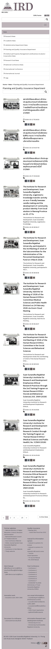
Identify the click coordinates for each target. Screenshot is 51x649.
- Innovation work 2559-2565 (13, 598)
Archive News (43, 517)
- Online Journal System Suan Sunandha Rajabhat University (13, 545)
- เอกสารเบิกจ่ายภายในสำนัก (12, 621)
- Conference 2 (32, 570)
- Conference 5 (32, 577)
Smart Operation (32, 555)
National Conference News (13, 65)
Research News (9, 36)
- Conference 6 (32, 579)
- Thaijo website (9, 551)
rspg (5, 78)
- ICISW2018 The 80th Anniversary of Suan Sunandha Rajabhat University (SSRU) (34, 586)
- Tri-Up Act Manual (33, 558)
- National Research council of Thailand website (12, 538)
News (5, 32)
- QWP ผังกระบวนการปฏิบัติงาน (13, 574)
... (18, 517)
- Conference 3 (32, 572)
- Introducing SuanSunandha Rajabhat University (36, 626)
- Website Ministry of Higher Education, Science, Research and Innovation (13, 532)
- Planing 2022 (32, 530)
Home (5, 84)
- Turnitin (30, 553)
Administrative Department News (15, 45)
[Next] (3, 518)
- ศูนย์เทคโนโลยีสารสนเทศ (35, 612)
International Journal (11, 73)
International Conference (13, 69)
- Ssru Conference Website (12, 541)
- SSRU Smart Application (35, 610)
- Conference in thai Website (13, 549)
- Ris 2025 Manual (33, 560)
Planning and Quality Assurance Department (19, 49)
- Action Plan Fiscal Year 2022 (37, 532)
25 (22, 517)
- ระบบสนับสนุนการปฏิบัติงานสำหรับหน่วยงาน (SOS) (35, 599)
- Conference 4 (32, 574)
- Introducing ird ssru (34, 623)
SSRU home (37, 15)
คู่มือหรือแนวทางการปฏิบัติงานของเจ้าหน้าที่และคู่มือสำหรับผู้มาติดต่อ (13, 570)
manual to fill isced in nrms (35, 551)
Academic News (9, 41)
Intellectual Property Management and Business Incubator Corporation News (24, 55)
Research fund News (11, 60)
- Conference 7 (32, 581)
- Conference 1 (31, 568)
